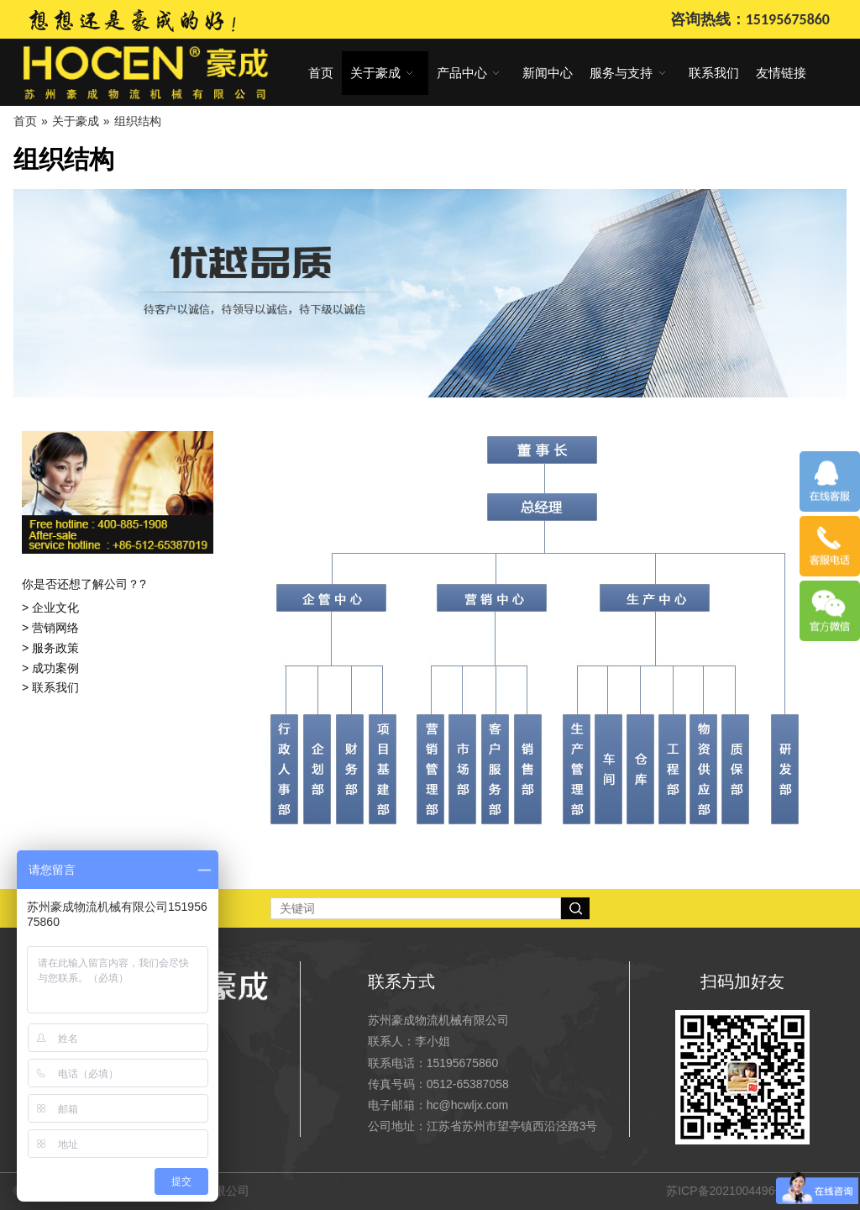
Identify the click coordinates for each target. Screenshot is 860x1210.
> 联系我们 (50, 687)
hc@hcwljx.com (467, 1105)
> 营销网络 (50, 627)
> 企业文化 (50, 607)
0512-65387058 (468, 1084)
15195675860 (463, 1063)
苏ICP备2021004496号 (726, 1190)
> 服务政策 (50, 648)
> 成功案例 (50, 668)
